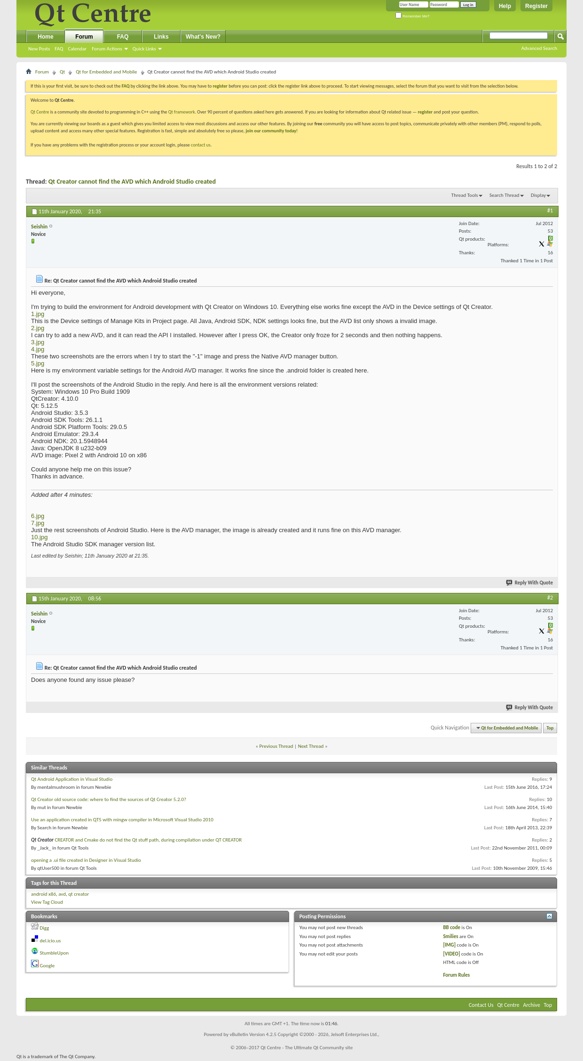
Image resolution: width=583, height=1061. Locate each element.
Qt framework (181, 112)
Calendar (77, 49)
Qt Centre (40, 112)
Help (505, 6)
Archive (531, 1005)
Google (47, 966)
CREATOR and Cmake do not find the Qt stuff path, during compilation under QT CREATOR (148, 840)
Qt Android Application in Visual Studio (71, 779)
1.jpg (37, 313)
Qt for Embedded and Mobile (106, 72)
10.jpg (39, 537)
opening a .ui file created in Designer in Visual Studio (86, 860)
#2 (550, 597)
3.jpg (37, 342)
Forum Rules (456, 975)
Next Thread (311, 746)
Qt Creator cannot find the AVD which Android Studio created (132, 182)
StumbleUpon (54, 953)
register (425, 112)
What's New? (203, 36)
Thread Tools (464, 195)
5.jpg (37, 363)
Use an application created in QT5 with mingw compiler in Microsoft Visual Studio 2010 (122, 820)
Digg (44, 928)
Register (536, 6)
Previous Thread (276, 746)
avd (62, 894)
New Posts (39, 49)
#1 (550, 210)
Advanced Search (539, 48)
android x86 (43, 894)
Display (538, 195)
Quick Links (144, 49)
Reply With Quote (530, 583)
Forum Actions (107, 49)
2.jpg (37, 328)
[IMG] (449, 945)
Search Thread (504, 195)
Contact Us (481, 1005)
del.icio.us (50, 941)
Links (161, 36)
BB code (451, 927)
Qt (62, 72)
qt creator (78, 894)
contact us (201, 145)
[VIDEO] (451, 954)
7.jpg (37, 522)
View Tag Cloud (47, 902)
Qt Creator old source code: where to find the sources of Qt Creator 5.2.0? (108, 799)
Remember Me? (412, 16)
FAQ (59, 49)
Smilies (450, 936)
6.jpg (37, 515)
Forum (84, 36)
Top (550, 728)
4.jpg (37, 349)
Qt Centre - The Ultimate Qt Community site (306, 1048)
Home (45, 36)
